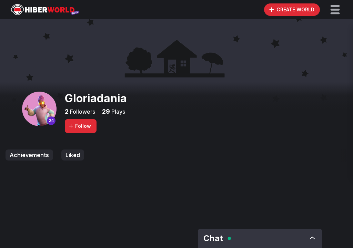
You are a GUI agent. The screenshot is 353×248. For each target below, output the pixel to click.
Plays (117, 111)
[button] (335, 10)
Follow (79, 126)
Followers (82, 111)
